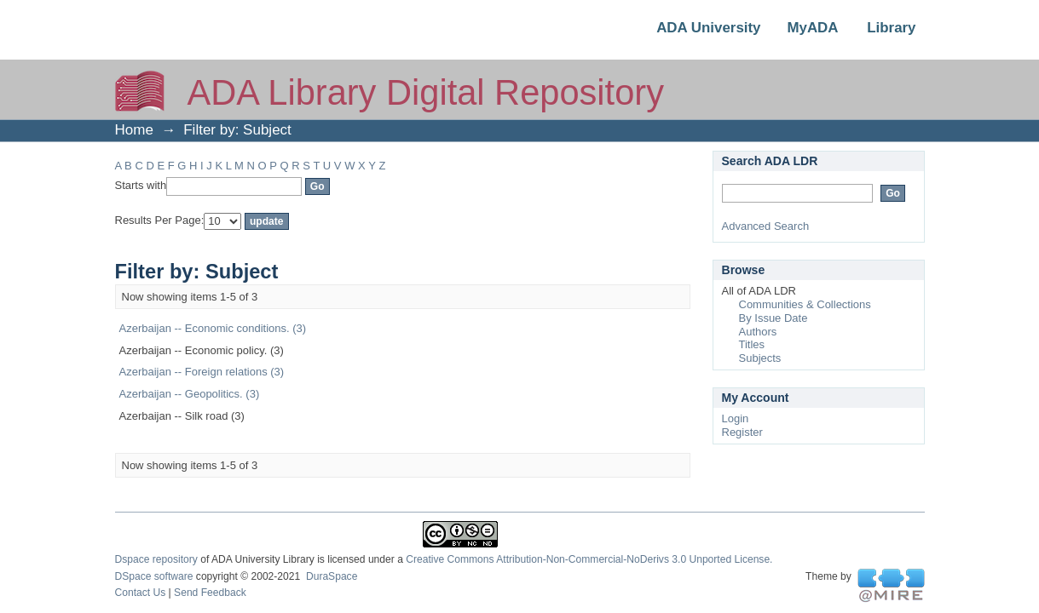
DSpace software (154, 576)
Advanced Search (766, 226)
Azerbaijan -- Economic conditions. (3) (213, 328)
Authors (758, 331)
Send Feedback (210, 593)
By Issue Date (773, 318)
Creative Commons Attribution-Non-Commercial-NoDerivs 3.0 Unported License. (589, 559)
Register (742, 432)
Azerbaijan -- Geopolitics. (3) (189, 393)
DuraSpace (331, 576)
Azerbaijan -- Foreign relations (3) (202, 371)
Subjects (760, 358)
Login (735, 418)
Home (134, 130)
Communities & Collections (805, 304)
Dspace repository (156, 559)
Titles (752, 344)
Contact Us (140, 593)
